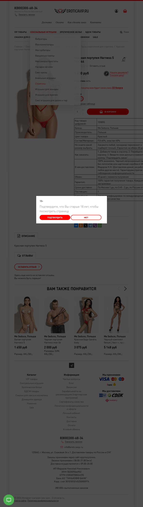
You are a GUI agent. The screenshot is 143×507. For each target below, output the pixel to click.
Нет (86, 217)
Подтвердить (54, 217)
